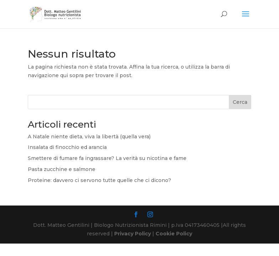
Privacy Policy (132, 233)
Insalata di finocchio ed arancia (67, 147)
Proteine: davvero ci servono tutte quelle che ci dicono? (99, 180)
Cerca (240, 102)
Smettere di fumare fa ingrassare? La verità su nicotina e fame (107, 158)
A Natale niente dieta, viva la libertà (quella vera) (89, 136)
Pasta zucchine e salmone (61, 169)
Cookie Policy (174, 233)
